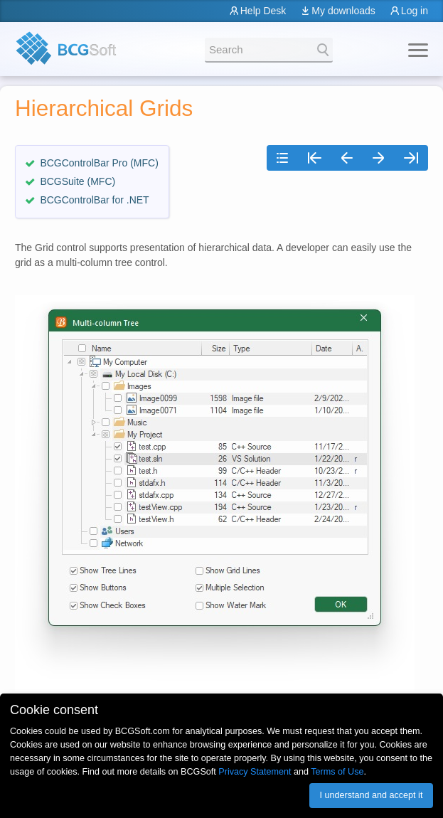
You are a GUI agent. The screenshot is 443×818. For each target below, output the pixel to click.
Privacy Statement (254, 772)
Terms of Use (337, 772)
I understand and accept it (370, 795)
